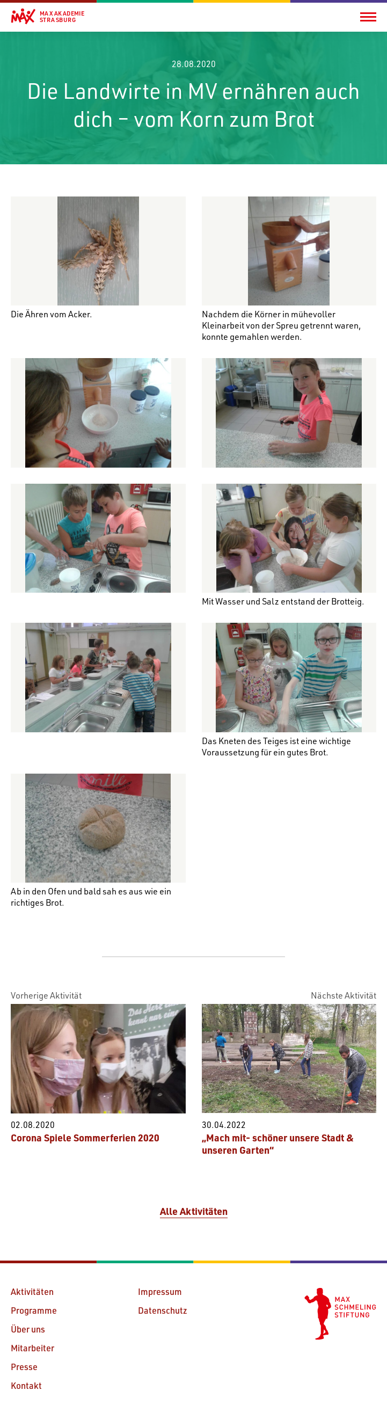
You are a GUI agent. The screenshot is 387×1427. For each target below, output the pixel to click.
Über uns (28, 1329)
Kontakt (26, 1385)
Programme (34, 1310)
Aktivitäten (32, 1291)
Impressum (160, 1291)
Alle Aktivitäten (194, 1211)
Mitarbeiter (32, 1347)
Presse (24, 1366)
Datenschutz (162, 1310)
